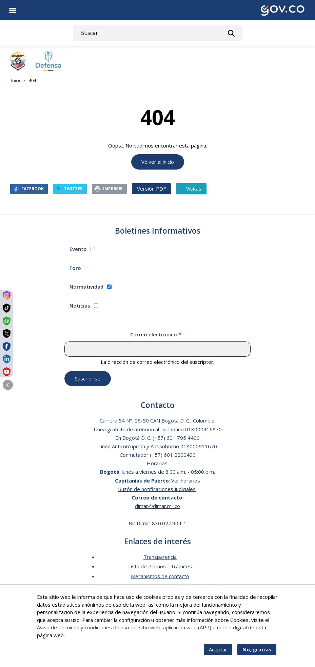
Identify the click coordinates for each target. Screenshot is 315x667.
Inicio (16, 80)
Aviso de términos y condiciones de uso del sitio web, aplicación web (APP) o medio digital (142, 632)
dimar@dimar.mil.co (157, 506)
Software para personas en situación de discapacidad (160, 585)
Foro (75, 267)
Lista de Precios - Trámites (160, 566)
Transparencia (160, 556)
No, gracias (256, 654)
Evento (78, 249)
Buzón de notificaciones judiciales (157, 489)
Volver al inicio (157, 161)
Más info (76, 639)
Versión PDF (151, 188)
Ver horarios (185, 480)
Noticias (80, 305)
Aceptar (218, 654)
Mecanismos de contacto (160, 576)
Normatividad (86, 286)
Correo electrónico (153, 334)
